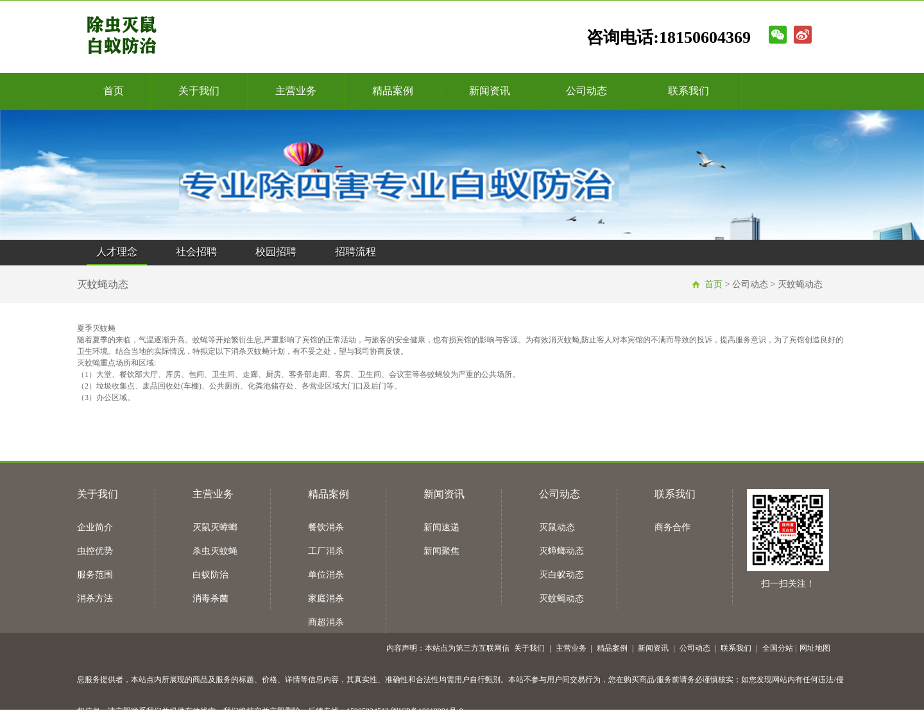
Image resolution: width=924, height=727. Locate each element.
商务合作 (672, 527)
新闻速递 (441, 527)
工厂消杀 (326, 551)
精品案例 (392, 90)
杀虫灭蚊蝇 (215, 551)
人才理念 (116, 251)
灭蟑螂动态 (561, 551)
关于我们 (198, 90)
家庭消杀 (326, 598)
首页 (113, 90)
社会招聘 (196, 251)
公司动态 (586, 90)
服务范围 (95, 575)
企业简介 (95, 527)
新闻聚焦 (441, 551)
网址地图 (815, 648)
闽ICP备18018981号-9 (427, 710)
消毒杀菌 (210, 598)
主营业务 (295, 90)
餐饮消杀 (326, 527)
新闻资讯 (489, 90)
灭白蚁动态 (561, 575)
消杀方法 (95, 598)
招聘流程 (355, 251)
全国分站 (777, 648)
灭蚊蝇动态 (561, 598)
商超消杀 (326, 622)
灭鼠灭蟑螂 (215, 527)
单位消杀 (326, 575)
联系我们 (688, 90)
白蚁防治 (210, 575)
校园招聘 (275, 251)
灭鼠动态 (557, 527)
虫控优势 (95, 551)
